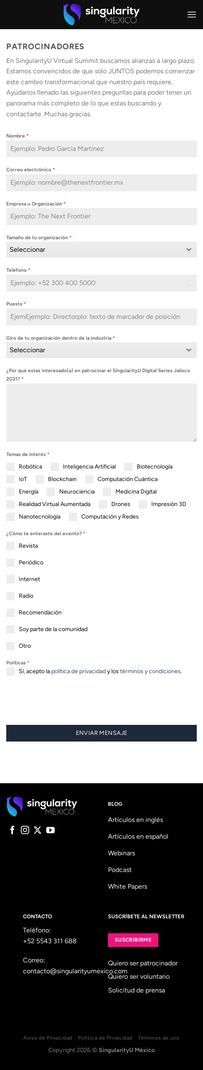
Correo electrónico (30, 170)
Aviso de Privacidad (48, 1038)
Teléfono (18, 270)
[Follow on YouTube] (50, 830)
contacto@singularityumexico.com (75, 971)
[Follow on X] (37, 830)
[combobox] (101, 250)
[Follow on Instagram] (25, 830)
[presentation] (69, 700)
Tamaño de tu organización (39, 238)
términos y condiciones (150, 671)
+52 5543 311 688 (50, 941)
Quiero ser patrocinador (143, 963)
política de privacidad (78, 671)
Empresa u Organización (36, 204)
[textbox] (93, 250)
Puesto (16, 304)
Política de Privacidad (105, 1038)
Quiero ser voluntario (139, 976)
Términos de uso (158, 1038)
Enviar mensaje (102, 733)
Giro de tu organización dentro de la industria (60, 338)
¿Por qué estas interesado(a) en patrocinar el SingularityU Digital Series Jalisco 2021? (98, 375)
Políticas (18, 663)
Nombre (17, 136)
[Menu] (192, 14)
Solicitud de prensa (136, 990)
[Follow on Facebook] (12, 830)
